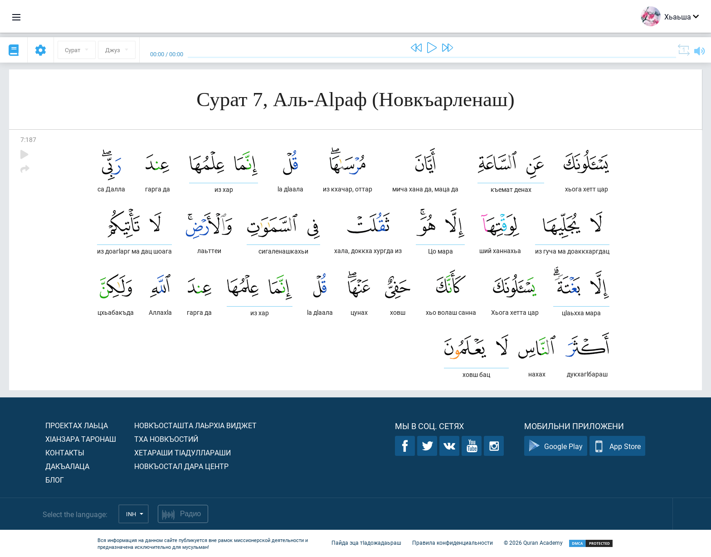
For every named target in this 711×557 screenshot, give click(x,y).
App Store (617, 446)
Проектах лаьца (76, 425)
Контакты (64, 452)
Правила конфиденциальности (452, 542)
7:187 (28, 139)
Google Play (556, 446)
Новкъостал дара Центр (181, 466)
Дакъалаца (67, 466)
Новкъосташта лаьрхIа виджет (195, 425)
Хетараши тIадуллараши (182, 452)
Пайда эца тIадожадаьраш (366, 542)
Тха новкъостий (166, 439)
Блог (54, 479)
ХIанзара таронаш (80, 439)
